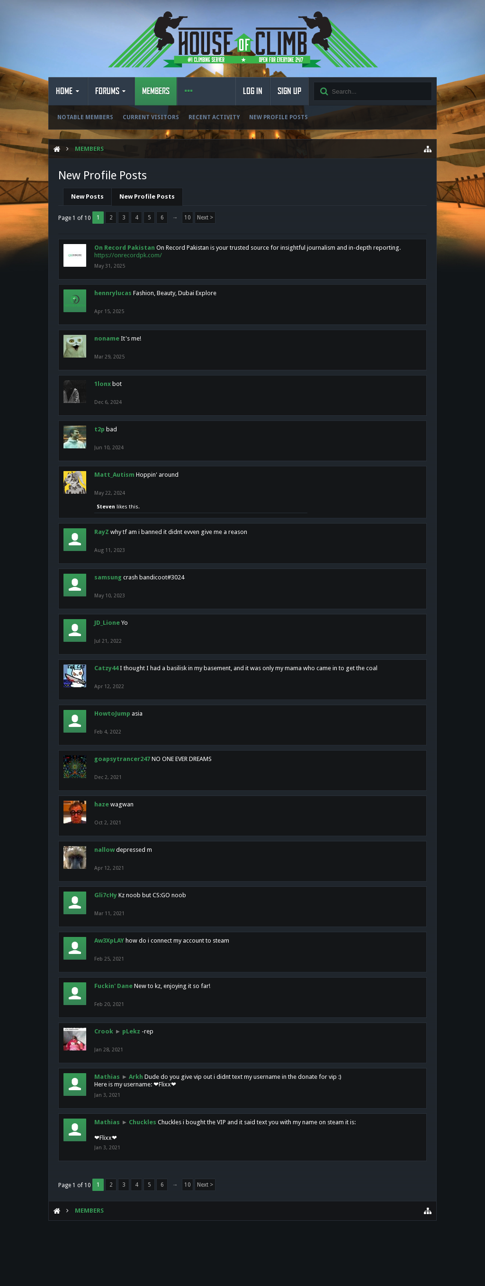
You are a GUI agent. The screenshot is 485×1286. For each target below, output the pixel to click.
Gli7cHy (105, 895)
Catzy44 (106, 668)
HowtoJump (112, 713)
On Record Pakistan (124, 247)
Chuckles (142, 1122)
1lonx (102, 383)
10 (187, 217)
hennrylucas (113, 293)
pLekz (131, 1031)
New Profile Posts (278, 117)
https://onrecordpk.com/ (128, 255)
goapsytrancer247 (122, 758)
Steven (106, 507)
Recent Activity (214, 117)
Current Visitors (151, 117)
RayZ (101, 531)
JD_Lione (107, 622)
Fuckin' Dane (113, 985)
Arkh (136, 1076)
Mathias (107, 1076)
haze (101, 804)
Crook (103, 1031)
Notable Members (85, 117)
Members (156, 91)
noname (106, 338)
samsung (108, 577)
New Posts (87, 196)
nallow (104, 849)
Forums (107, 91)
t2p (99, 429)
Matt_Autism (114, 474)
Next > (205, 217)
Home (64, 91)
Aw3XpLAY (109, 940)
